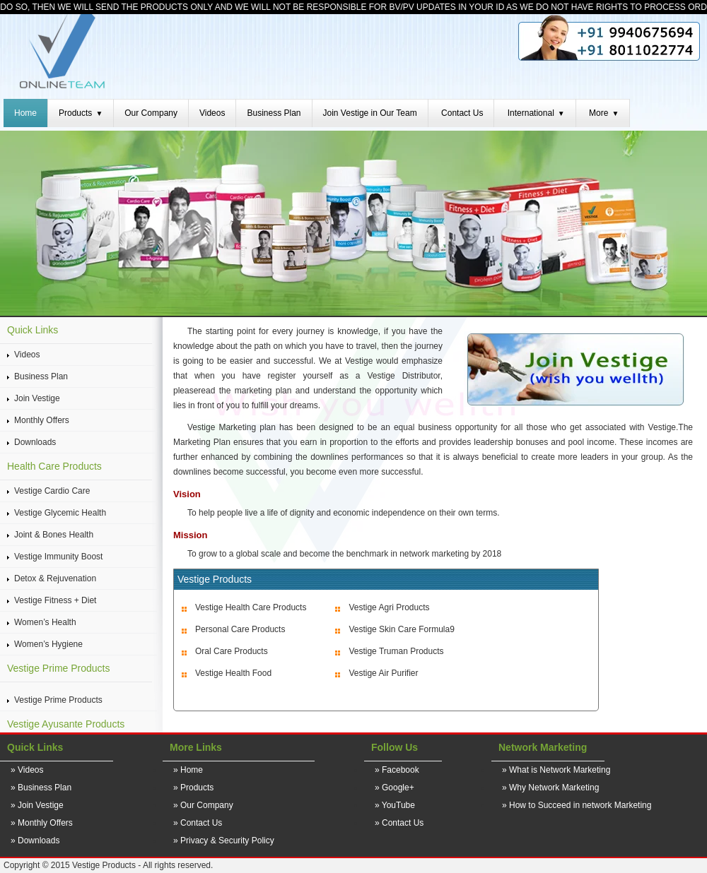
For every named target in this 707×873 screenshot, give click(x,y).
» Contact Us (197, 823)
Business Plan (273, 113)
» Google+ (394, 787)
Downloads (35, 442)
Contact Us (462, 113)
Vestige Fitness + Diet (55, 600)
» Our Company (203, 805)
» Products (193, 787)
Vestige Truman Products (396, 651)
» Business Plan (41, 787)
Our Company (150, 113)
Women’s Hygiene (48, 644)
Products (81, 113)
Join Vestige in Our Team (370, 113)
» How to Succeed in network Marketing (576, 805)
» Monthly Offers (42, 823)
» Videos (27, 770)
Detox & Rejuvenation (55, 578)
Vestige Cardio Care (52, 491)
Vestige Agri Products (389, 607)
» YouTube (395, 805)
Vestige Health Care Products (250, 607)
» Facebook (397, 770)
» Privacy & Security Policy (223, 840)
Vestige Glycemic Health (60, 513)
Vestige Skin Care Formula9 (401, 629)
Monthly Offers (41, 420)
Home (25, 113)
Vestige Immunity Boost (58, 557)
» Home (188, 770)
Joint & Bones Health (53, 535)
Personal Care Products (240, 629)
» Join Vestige (37, 805)
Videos (212, 113)
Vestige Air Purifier (383, 673)
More (604, 113)
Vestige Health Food (233, 673)
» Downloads (35, 840)
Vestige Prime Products (58, 700)
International (536, 113)
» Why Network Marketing (550, 787)
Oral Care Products (231, 651)
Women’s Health (45, 622)
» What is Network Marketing (556, 770)
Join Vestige (37, 398)
